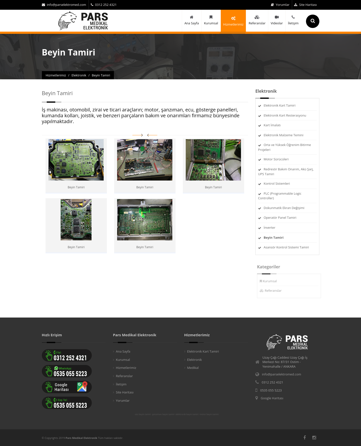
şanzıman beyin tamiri (163, 414)
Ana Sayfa (123, 351)
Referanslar (275, 290)
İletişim (121, 384)
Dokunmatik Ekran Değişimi (284, 208)
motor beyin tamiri (209, 414)
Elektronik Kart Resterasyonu (285, 115)
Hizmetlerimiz (126, 367)
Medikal (193, 367)
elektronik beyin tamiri (187, 414)
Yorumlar (280, 4)
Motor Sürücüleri (276, 159)
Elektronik (194, 359)
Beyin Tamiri (76, 187)
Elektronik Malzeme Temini (284, 135)
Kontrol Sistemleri (277, 183)
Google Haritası (272, 398)
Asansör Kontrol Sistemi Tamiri (286, 247)
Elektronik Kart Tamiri (280, 105)
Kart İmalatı (272, 125)
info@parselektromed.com (64, 4)
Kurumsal (272, 281)
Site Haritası (305, 4)
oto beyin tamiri (143, 414)
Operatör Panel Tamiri (280, 217)
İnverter (270, 227)
